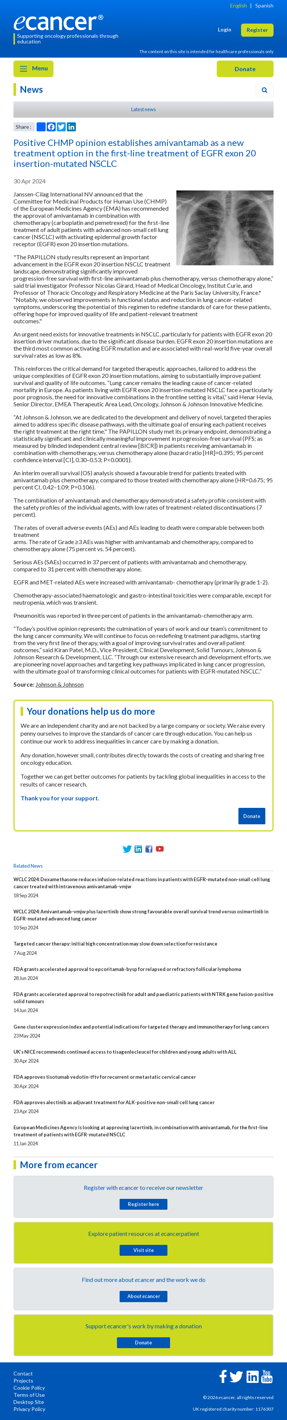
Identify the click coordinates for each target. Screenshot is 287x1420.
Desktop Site (28, 1402)
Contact (23, 1373)
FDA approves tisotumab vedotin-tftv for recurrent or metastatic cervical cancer (104, 1077)
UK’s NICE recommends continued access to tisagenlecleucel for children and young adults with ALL (125, 1052)
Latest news (143, 109)
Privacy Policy (29, 1409)
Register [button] (257, 30)
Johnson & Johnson (60, 684)
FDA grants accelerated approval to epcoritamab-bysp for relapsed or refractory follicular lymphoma (127, 969)
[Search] (265, 90)
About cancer (143, 1296)
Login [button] (224, 29)
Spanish (264, 5)
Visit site (143, 1250)
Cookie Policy (29, 1387)
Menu (33, 68)
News (31, 89)
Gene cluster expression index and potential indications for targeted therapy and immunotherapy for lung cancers (141, 1027)
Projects (23, 1380)
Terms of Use (29, 1395)
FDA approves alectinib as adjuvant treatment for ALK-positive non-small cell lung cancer (114, 1102)
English (238, 5)
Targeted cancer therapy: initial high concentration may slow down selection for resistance (115, 944)
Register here (143, 1204)
